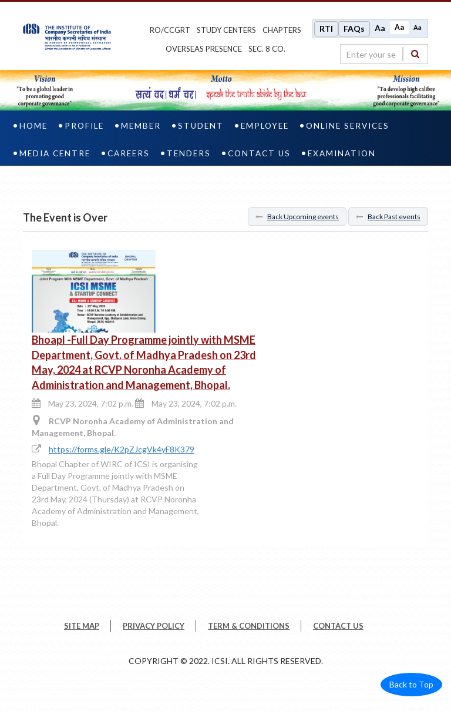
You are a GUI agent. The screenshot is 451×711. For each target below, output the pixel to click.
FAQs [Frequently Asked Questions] (354, 28)
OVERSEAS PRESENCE (204, 48)
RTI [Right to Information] (326, 28)
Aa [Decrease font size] (417, 27)
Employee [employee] (265, 125)
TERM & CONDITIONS (249, 625)
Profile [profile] (84, 125)
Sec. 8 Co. (266, 48)
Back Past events (388, 216)
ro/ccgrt (170, 30)
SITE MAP (81, 625)
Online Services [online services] (347, 125)
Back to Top (411, 684)
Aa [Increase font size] (380, 28)
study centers (226, 30)
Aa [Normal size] (399, 27)
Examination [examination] (342, 153)
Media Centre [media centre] (54, 153)
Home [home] (33, 125)
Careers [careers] (128, 153)
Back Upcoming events (297, 216)
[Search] (415, 53)
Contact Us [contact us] (259, 153)
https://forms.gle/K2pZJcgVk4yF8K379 (121, 449)
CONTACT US (338, 625)
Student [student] (201, 125)
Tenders (189, 153)
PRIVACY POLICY (153, 625)
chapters (281, 30)
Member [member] (141, 125)
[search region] (384, 54)
